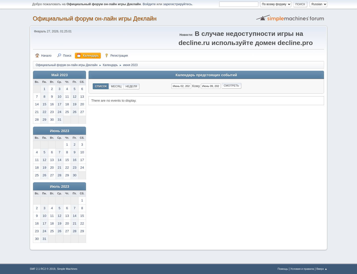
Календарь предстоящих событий (206, 75)
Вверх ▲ (321, 268)
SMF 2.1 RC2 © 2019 (42, 268)
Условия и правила (302, 268)
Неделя (131, 86)
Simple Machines (67, 268)
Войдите (149, 4)
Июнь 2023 (59, 131)
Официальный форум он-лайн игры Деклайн (94, 18)
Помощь (283, 268)
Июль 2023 (59, 186)
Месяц (116, 86)
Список (101, 86)
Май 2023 (59, 75)
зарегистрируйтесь (177, 4)
